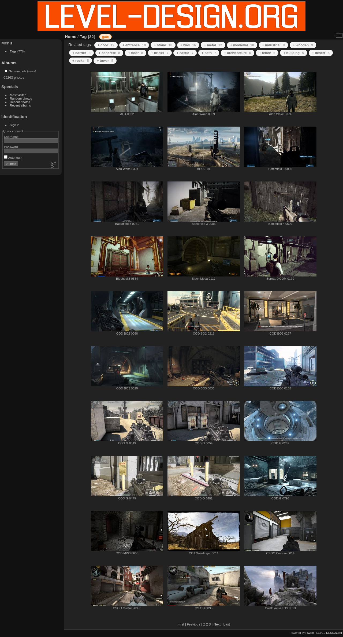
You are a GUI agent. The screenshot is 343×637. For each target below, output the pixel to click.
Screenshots (17, 71)
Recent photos (20, 102)
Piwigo (309, 632)
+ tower (105, 61)
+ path (209, 53)
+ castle (185, 53)
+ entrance (134, 45)
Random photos (21, 98)
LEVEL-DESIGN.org (329, 632)
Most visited (18, 95)
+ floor (135, 53)
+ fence (267, 53)
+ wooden (303, 45)
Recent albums (20, 105)
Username (11, 136)
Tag (83, 36)
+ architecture (237, 53)
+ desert (321, 53)
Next (217, 624)
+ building (293, 53)
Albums (8, 62)
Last (226, 624)
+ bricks (160, 53)
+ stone (163, 45)
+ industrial (273, 45)
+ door (106, 45)
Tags (13, 51)
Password (11, 147)
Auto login (13, 157)
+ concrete (109, 53)
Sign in (15, 125)
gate (105, 37)
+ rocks (80, 61)
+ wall (188, 45)
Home (70, 36)
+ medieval (242, 45)
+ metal (213, 45)
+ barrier (81, 53)
